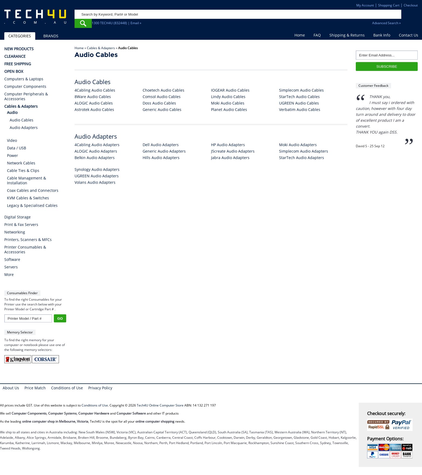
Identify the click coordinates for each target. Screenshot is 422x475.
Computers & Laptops (23, 79)
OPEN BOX (13, 71)
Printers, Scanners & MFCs (28, 239)
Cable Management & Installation (26, 180)
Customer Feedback (373, 85)
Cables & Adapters (101, 48)
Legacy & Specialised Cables (32, 205)
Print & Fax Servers (21, 224)
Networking (14, 232)
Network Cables (21, 162)
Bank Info (381, 35)
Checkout (411, 5)
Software (12, 259)
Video (12, 140)
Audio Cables (21, 120)
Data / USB (16, 147)
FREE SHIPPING (17, 64)
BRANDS (50, 35)
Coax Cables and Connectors (32, 190)
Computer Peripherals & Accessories (26, 96)
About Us (11, 387)
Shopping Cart (388, 5)
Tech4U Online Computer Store (160, 405)
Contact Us (408, 35)
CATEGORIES (19, 35)
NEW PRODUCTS (19, 48)
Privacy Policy (100, 387)
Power (12, 155)
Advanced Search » (386, 23)
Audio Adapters (24, 127)
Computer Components (25, 86)
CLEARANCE (15, 56)
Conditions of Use (67, 387)
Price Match (35, 387)
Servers (11, 267)
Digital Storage (17, 217)
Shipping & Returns (347, 35)
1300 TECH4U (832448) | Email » (116, 23)
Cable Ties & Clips (23, 170)
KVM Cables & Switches (28, 197)
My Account (365, 5)
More (9, 274)
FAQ (317, 35)
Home (299, 35)
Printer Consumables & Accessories (25, 249)
